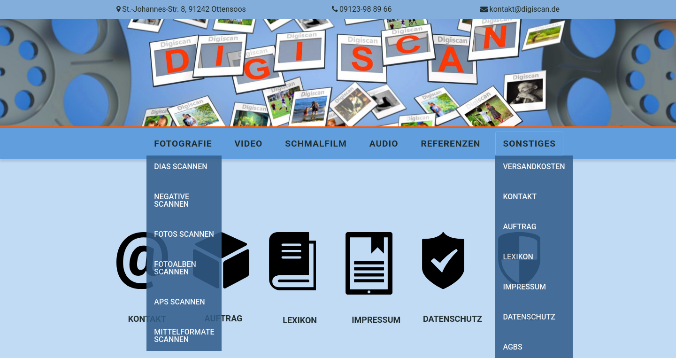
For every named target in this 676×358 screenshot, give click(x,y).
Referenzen (450, 143)
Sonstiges (529, 143)
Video (249, 143)
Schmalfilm (315, 143)
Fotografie (183, 143)
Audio (384, 143)
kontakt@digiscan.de (525, 9)
